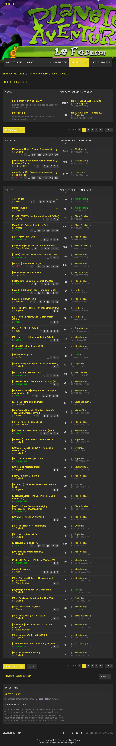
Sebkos (19, 301)
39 (52, 230)
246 (39, 155)
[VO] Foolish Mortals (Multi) (26, 467)
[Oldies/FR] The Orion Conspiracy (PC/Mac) (34, 643)
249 (56, 155)
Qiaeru (73, 742)
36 (39, 230)
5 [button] (100, 129)
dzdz (18, 331)
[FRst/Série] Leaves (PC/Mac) (27, 458)
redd (18, 322)
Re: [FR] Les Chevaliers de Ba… (87, 101)
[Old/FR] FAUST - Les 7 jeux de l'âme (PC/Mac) (35, 216)
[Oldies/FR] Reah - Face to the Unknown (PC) (34, 381)
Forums (9, 4)
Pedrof (78, 290)
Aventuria (20, 210)
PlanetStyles (74, 740)
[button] (79, 129)
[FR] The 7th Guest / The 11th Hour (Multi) (33, 430)
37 (43, 230)
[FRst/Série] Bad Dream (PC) (26, 372)
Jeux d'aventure (18, 82)
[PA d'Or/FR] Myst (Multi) (24, 299)
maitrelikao (80, 199)
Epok (18, 230)
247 (45, 155)
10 (52, 248)
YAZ (18, 177)
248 (51, 155)
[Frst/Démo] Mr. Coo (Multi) (26, 476)
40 (57, 230)
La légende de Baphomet (27, 101)
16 (57, 266)
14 (48, 266)
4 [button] (96, 129)
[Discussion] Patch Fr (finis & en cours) (32, 149)
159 (33, 178)
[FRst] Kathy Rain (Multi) (24, 237)
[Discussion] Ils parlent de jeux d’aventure (33, 245)
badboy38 (20, 404)
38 (48, 230)
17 (52, 546)
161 (45, 178)
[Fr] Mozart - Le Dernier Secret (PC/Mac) (33, 281)
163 (56, 178)
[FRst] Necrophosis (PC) (24, 534)
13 (43, 266)
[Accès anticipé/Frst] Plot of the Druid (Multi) (35, 363)
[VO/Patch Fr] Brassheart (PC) (27, 551)
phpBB (51, 740)
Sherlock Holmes (21, 569)
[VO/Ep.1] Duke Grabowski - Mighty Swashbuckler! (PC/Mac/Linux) (29, 507)
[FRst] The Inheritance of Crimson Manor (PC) (35, 308)
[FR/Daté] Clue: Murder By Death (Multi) (32, 589)
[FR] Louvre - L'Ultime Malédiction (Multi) (33, 337)
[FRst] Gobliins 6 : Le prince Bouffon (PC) (33, 598)
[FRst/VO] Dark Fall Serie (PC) (27, 263)
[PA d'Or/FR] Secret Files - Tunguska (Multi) (34, 290)
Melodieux (80, 237)
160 (39, 178)
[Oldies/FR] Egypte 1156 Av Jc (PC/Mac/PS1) (34, 560)
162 (51, 178)
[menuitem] (30, 62)
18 (57, 546)
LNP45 (19, 219)
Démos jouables (20, 208)
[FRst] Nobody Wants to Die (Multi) (29, 635)
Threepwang (80, 160)
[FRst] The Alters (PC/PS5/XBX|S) (29, 615)
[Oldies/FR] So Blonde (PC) (25, 543)
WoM (18, 415)
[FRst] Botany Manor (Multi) (26, 652)
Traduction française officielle (53, 742)
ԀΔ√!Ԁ (19, 357)
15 (52, 266)
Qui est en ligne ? (12, 694)
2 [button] (88, 129)
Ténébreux (80, 149)
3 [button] (92, 129)
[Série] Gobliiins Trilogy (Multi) (27, 402)
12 (39, 266)
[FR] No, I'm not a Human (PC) (27, 422)
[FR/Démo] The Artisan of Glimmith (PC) (32, 439)
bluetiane (79, 172)
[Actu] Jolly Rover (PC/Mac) (26, 606)
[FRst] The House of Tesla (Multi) (29, 525)
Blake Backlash (82, 216)
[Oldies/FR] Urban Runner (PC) (27, 346)
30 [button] (107, 129)
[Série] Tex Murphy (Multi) (25, 328)
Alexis (19, 572)
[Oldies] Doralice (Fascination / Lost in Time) (34, 254)
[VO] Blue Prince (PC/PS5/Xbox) (28, 517)
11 (57, 248)
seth (18, 201)
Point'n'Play (21, 275)
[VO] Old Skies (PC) (22, 354)
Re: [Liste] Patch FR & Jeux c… (86, 112)
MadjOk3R (79, 410)
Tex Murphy (80, 103)
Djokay (19, 609)
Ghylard (78, 115)
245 (33, 155)
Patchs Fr (18, 113)
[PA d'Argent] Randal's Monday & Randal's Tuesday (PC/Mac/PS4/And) (33, 411)
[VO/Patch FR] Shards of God (26, 272)
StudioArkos (80, 467)
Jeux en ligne (19, 199)
